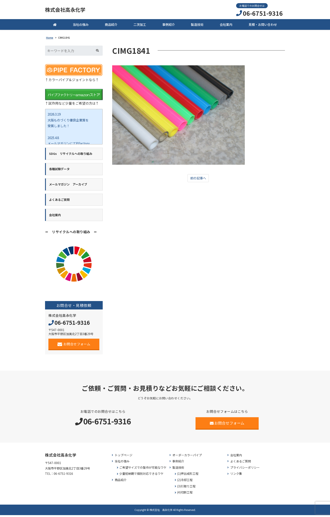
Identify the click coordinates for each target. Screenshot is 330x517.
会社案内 (226, 25)
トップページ (123, 457)
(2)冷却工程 (185, 482)
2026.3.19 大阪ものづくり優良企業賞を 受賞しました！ (69, 121)
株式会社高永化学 (67, 9)
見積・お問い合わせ (263, 25)
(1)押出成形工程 (187, 476)
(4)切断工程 (185, 494)
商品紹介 (111, 25)
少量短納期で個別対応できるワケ (141, 476)
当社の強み (81, 25)
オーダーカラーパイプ (187, 457)
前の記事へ (198, 178)
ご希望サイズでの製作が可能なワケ (142, 469)
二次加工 (139, 25)
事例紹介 (168, 25)
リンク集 (236, 476)
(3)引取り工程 (186, 488)
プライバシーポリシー (245, 469)
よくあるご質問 (240, 463)
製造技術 (197, 25)
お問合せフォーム (73, 346)
